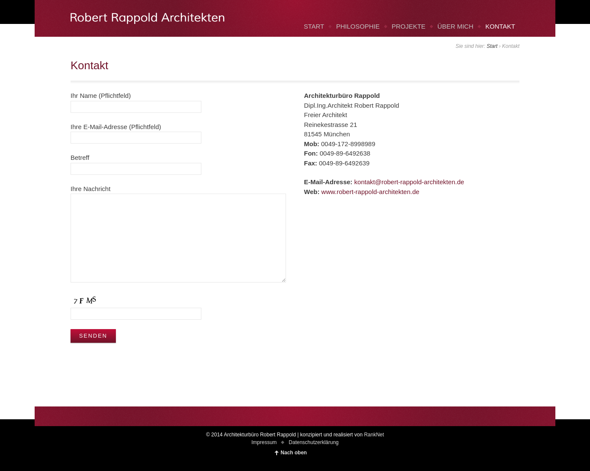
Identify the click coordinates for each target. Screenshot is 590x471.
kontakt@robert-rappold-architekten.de (409, 181)
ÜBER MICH (455, 26)
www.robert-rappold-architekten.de (370, 191)
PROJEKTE (408, 26)
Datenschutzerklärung (314, 442)
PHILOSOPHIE (358, 26)
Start (492, 46)
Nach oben (293, 453)
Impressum (264, 442)
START (314, 26)
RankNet (374, 435)
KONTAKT (500, 26)
